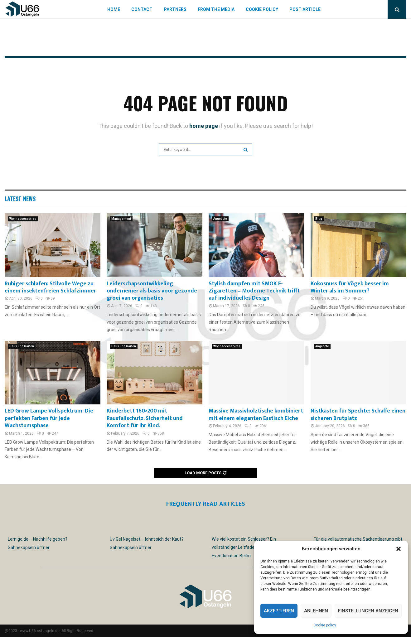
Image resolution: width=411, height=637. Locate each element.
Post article (305, 9)
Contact (141, 9)
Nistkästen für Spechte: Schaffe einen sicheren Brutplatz (358, 414)
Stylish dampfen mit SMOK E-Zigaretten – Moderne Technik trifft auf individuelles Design (254, 291)
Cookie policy (324, 625)
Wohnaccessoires (22, 218)
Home (113, 9)
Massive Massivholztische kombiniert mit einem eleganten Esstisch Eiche (256, 414)
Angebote (220, 218)
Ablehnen (316, 611)
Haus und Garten (21, 346)
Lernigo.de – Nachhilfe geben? (37, 539)
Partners (175, 9)
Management (121, 218)
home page (203, 126)
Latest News (20, 199)
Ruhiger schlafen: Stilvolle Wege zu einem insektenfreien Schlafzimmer (50, 287)
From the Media (216, 9)
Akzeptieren (279, 611)
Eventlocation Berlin (231, 555)
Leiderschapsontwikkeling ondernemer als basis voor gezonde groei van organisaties (152, 291)
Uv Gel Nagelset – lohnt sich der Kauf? (147, 539)
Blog (318, 218)
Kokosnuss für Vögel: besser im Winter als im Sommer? (350, 287)
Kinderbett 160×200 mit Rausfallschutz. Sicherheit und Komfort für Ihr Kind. (145, 418)
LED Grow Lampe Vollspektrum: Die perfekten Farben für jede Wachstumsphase (49, 418)
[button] (398, 549)
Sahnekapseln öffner (29, 547)
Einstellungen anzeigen (368, 611)
